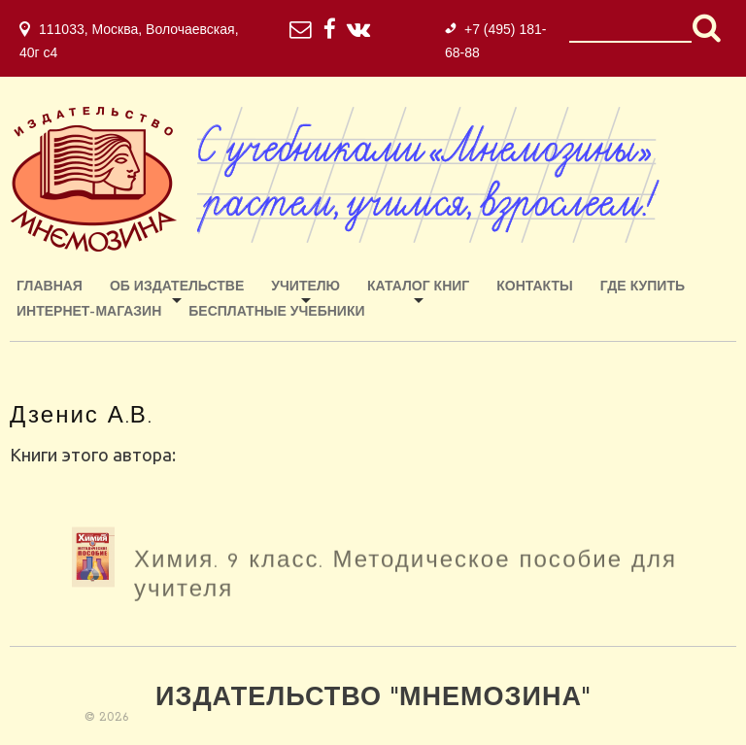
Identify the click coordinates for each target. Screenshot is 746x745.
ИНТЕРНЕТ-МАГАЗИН (89, 312)
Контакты (534, 287)
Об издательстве (177, 287)
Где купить (642, 287)
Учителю (305, 287)
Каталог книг (418, 287)
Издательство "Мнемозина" (373, 699)
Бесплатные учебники (276, 312)
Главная (50, 287)
